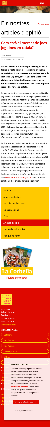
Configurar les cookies (24, 410)
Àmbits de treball (12, 196)
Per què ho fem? (11, 235)
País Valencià (9, 346)
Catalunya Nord (10, 351)
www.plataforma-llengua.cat (18, 177)
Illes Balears (9, 340)
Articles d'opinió (11, 222)
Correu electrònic (8, 324)
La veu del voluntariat (14, 229)
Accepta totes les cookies (25, 402)
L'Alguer (7, 357)
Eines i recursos (11, 209)
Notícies (7, 190)
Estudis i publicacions (14, 203)
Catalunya (8, 335)
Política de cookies (19, 386)
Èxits (5, 216)
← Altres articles (42, 24)
